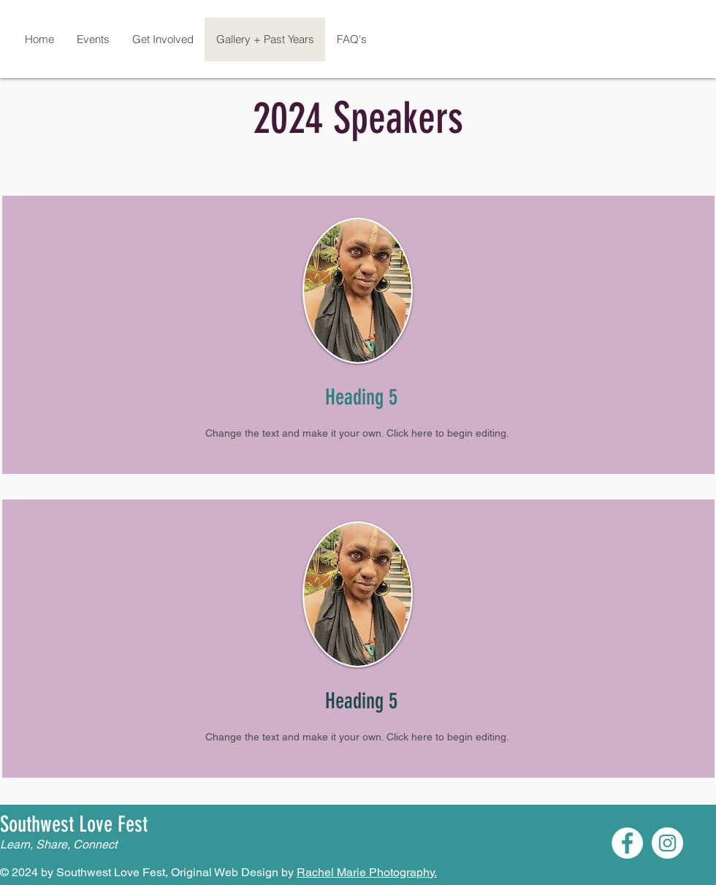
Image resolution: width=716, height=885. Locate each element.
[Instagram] (667, 843)
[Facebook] (627, 843)
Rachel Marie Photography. (367, 872)
